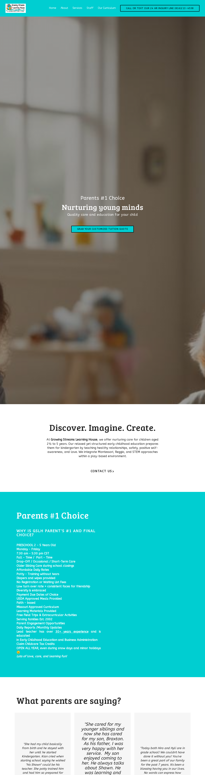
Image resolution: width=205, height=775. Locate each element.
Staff (90, 8)
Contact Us (101, 471)
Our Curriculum (107, 8)
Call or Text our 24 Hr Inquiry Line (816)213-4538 (160, 8)
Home (52, 8)
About (64, 8)
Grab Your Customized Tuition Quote (102, 229)
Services (77, 8)
